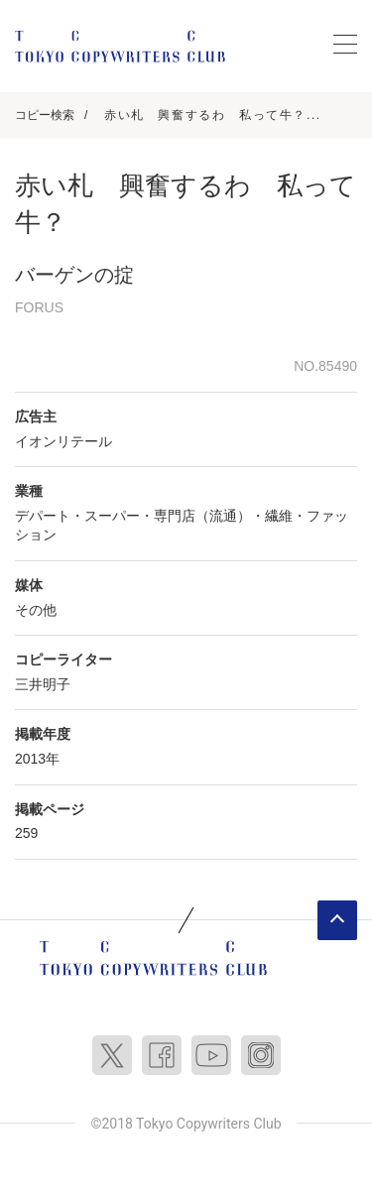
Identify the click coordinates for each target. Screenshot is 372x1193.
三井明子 (42, 684)
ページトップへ (337, 920)
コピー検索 (44, 115)
